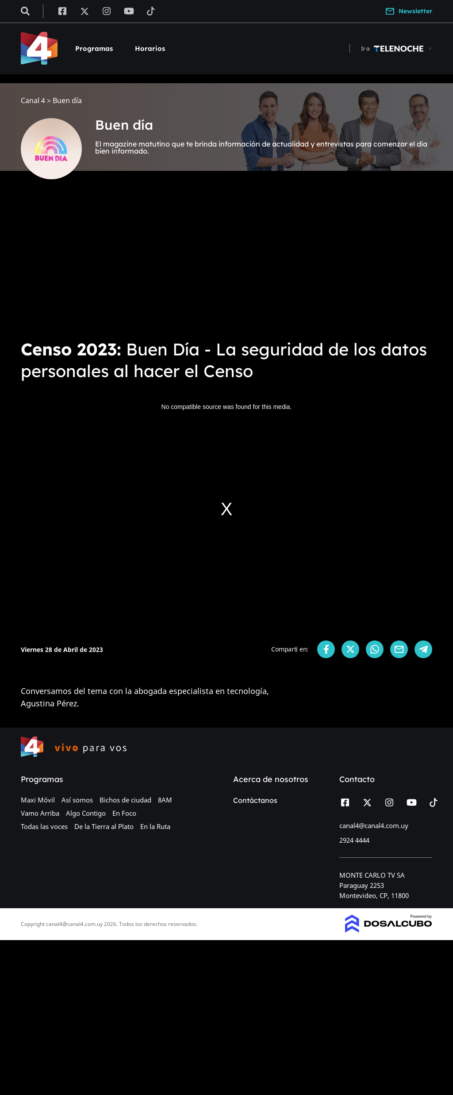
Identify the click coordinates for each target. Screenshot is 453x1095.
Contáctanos (255, 800)
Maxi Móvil (38, 799)
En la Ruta (155, 826)
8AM (165, 799)
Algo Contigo (86, 813)
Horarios (150, 48)
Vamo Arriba (40, 813)
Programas (94, 48)
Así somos (77, 799)
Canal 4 (33, 100)
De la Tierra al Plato (104, 826)
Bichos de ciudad (125, 799)
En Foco (124, 813)
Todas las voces (44, 826)
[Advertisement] (226, 266)
